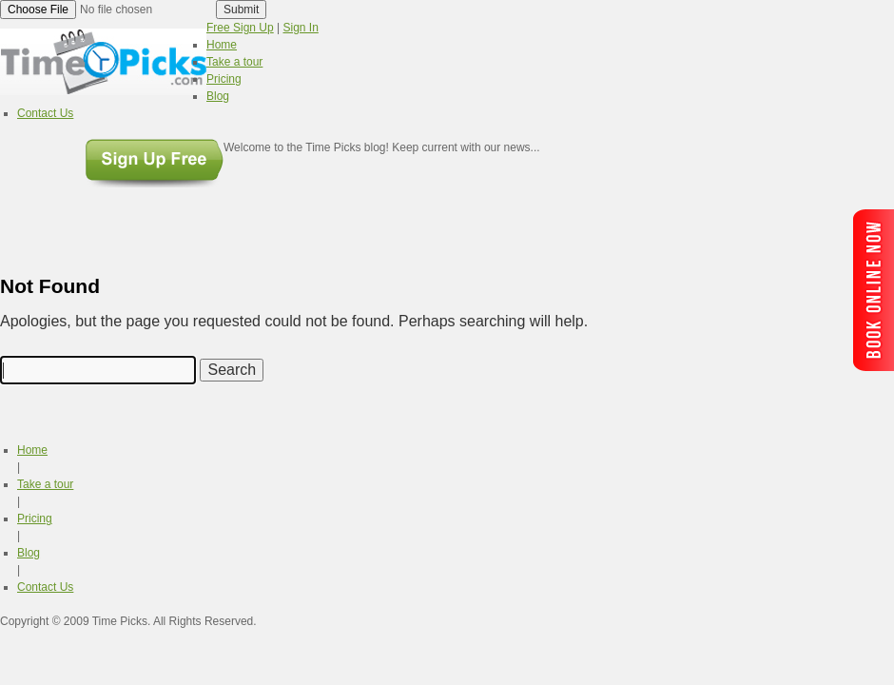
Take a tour (45, 484)
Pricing (34, 518)
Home (32, 450)
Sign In (301, 27)
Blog (28, 552)
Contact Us (45, 587)
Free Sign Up (240, 27)
